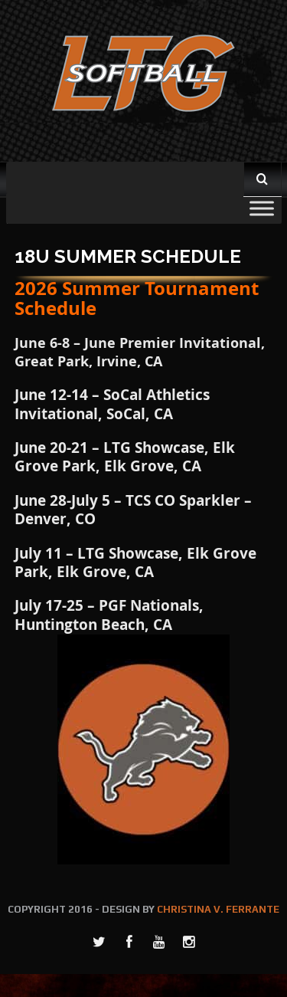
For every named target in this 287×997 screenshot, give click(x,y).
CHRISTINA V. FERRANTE (218, 909)
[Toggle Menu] (261, 208)
